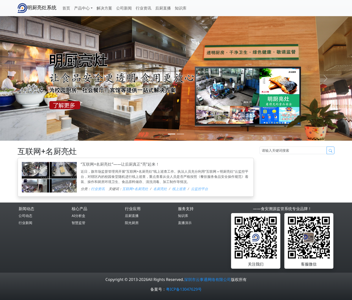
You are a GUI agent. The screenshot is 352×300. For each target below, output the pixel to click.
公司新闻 (124, 8)
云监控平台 (199, 188)
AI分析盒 (78, 215)
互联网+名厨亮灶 (135, 188)
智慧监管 (78, 222)
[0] (171, 134)
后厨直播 (163, 8)
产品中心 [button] (82, 8)
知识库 (181, 8)
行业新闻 (25, 222)
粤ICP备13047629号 (184, 289)
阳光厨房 (132, 222)
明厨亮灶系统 (37, 8)
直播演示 (185, 222)
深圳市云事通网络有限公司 (207, 279)
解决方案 (104, 8)
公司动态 (25, 215)
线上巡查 (179, 188)
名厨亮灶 (160, 188)
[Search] (293, 150)
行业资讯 (143, 8)
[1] (180, 134)
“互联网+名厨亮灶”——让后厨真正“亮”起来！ (120, 164)
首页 (66, 8)
